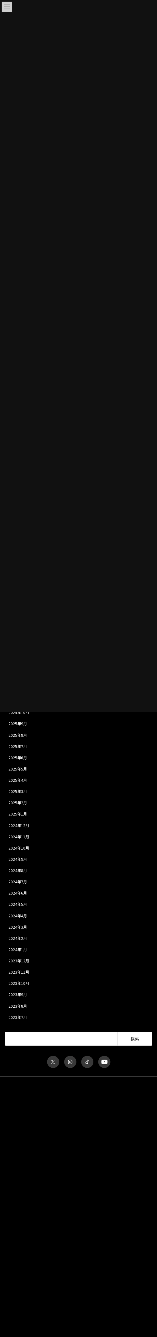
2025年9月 (17, 723)
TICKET (11, 1267)
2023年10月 (18, 983)
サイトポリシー (18, 1082)
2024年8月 (17, 870)
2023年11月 (18, 972)
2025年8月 (17, 735)
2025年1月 (17, 814)
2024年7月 (17, 882)
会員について (16, 1237)
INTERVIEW (14, 1293)
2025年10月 (18, 712)
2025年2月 (17, 803)
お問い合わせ (16, 1116)
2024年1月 (17, 949)
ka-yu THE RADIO (19, 1299)
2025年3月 (17, 791)
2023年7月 (17, 1017)
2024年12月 (18, 825)
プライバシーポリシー (23, 1093)
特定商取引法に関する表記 (27, 1105)
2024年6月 (17, 893)
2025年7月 (17, 746)
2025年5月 (17, 769)
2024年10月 (18, 848)
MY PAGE (12, 1312)
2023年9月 (17, 994)
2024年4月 (17, 915)
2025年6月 (17, 758)
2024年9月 (17, 859)
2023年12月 (18, 961)
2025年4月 (17, 780)
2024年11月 (18, 836)
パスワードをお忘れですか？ (29, 1232)
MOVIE (10, 1280)
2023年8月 (17, 1006)
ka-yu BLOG (15, 1274)
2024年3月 (17, 927)
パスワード (14, 1178)
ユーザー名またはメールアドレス (33, 1153)
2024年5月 (17, 904)
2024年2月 (17, 938)
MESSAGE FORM (18, 1306)
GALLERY (12, 1287)
